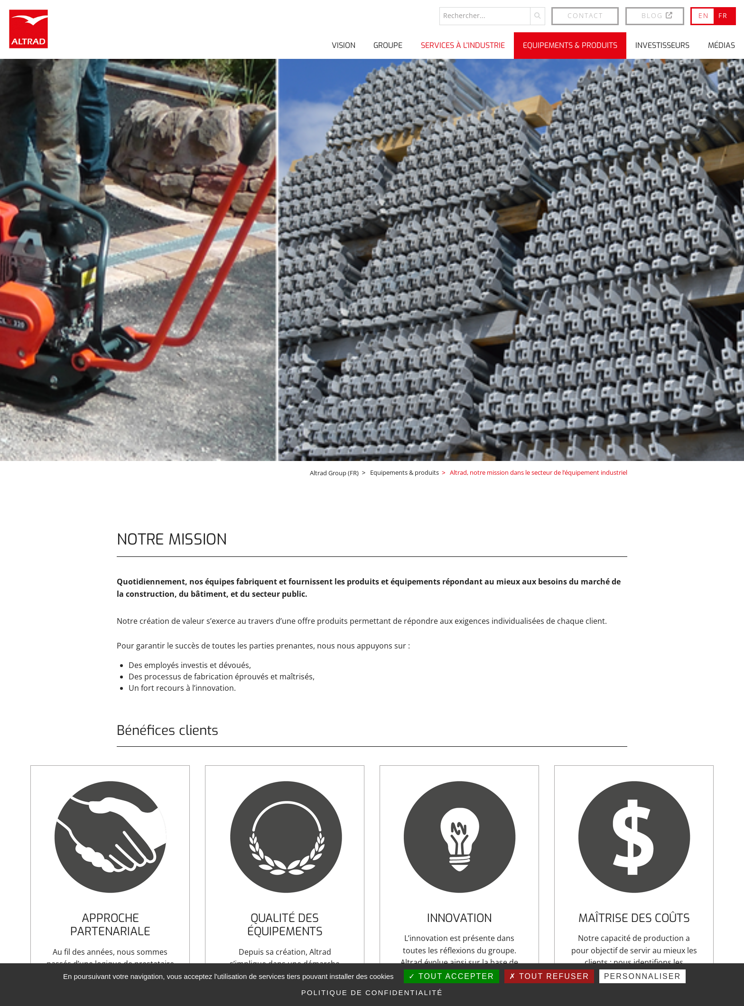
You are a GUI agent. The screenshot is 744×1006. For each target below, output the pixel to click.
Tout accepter (451, 976)
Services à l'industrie (463, 45)
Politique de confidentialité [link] (372, 992)
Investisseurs (662, 45)
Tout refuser (549, 976)
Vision (343, 45)
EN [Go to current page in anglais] (703, 14)
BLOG (658, 14)
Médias (721, 45)
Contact (585, 14)
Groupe (387, 45)
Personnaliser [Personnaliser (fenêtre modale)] (642, 976)
